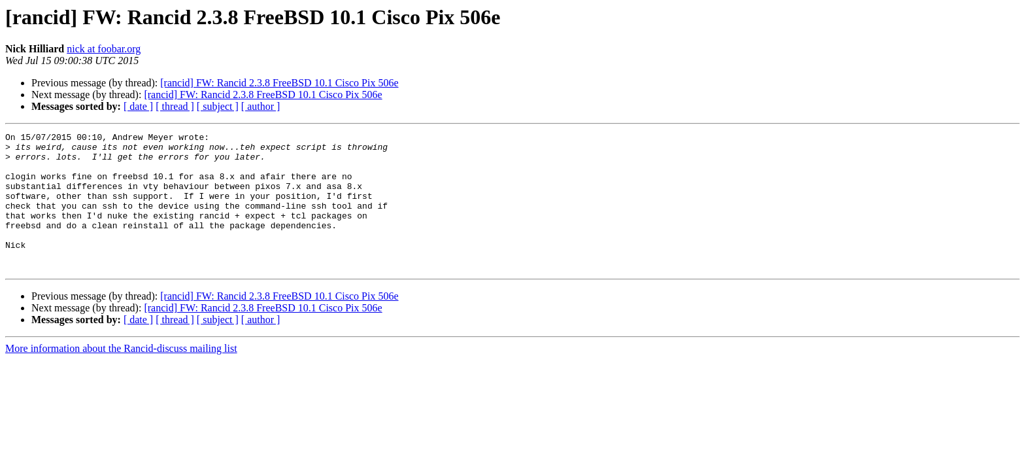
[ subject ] (218, 106)
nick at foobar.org (104, 48)
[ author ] (260, 106)
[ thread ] (175, 106)
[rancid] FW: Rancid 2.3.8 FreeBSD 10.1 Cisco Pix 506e (279, 82)
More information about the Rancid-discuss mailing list (121, 375)
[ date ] (138, 106)
